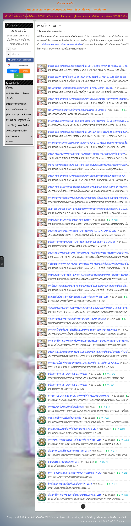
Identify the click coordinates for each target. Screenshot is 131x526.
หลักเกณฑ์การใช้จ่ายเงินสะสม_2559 (64, 462)
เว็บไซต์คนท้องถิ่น (35, 517)
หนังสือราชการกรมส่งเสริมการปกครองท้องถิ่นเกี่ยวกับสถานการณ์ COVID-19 (81, 242)
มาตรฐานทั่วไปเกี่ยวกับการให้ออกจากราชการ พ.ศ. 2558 (73, 429)
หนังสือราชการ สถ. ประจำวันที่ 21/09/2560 (67, 385)
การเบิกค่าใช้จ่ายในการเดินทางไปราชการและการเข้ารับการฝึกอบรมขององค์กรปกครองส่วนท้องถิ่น (88, 343)
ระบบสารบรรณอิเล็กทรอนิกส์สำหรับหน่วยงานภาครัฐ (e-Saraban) (77, 110)
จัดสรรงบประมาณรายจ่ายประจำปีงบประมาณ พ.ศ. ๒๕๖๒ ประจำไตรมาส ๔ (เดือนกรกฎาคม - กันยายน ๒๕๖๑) (88, 310)
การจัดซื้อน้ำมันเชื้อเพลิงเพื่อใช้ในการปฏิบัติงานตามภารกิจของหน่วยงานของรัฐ (82, 330)
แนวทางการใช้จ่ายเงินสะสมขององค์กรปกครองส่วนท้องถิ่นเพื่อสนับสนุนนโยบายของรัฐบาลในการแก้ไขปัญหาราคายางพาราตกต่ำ (89, 354)
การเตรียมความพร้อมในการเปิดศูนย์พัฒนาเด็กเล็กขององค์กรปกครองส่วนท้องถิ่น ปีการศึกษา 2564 (88, 200)
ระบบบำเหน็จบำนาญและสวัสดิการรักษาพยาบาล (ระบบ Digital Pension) (80, 88)
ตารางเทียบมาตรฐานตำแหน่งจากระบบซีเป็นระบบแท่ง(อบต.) (75, 473)
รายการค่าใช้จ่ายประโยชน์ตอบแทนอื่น (64, 418)
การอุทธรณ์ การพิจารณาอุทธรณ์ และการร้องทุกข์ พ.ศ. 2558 (74, 440)
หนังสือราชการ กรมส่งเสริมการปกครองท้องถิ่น (61, 45)
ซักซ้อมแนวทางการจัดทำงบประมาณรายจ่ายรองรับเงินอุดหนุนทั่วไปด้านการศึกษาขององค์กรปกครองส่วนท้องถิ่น (88, 266)
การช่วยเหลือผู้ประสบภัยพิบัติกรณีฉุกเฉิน (66, 407)
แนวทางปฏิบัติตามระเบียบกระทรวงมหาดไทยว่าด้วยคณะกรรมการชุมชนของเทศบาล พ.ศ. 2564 (86, 178)
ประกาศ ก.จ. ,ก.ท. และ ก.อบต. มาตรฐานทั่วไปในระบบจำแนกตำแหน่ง (79, 396)
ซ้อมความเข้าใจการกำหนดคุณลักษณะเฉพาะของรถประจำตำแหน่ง (77, 319)
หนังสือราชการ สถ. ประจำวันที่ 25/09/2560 (67, 374)
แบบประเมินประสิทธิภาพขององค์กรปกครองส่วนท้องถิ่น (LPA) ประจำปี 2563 (82, 231)
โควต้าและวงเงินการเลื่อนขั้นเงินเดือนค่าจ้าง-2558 (70, 484)
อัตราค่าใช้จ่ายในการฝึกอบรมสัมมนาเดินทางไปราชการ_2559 (74, 495)
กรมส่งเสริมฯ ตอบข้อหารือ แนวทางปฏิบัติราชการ (69, 220)
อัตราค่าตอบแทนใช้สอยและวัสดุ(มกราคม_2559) (69, 451)
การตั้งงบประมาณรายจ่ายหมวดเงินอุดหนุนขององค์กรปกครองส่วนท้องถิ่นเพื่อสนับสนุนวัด (87, 286)
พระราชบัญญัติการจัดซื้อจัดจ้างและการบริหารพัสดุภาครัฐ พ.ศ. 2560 (78, 297)
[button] (18, 65)
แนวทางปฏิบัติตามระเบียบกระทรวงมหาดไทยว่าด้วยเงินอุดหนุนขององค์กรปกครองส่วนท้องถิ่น (87, 101)
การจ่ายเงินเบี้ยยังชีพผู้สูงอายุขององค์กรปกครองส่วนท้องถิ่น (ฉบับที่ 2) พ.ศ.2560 (83, 363)
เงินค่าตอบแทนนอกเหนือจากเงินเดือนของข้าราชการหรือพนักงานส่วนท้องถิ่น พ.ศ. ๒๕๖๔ (87, 209)
